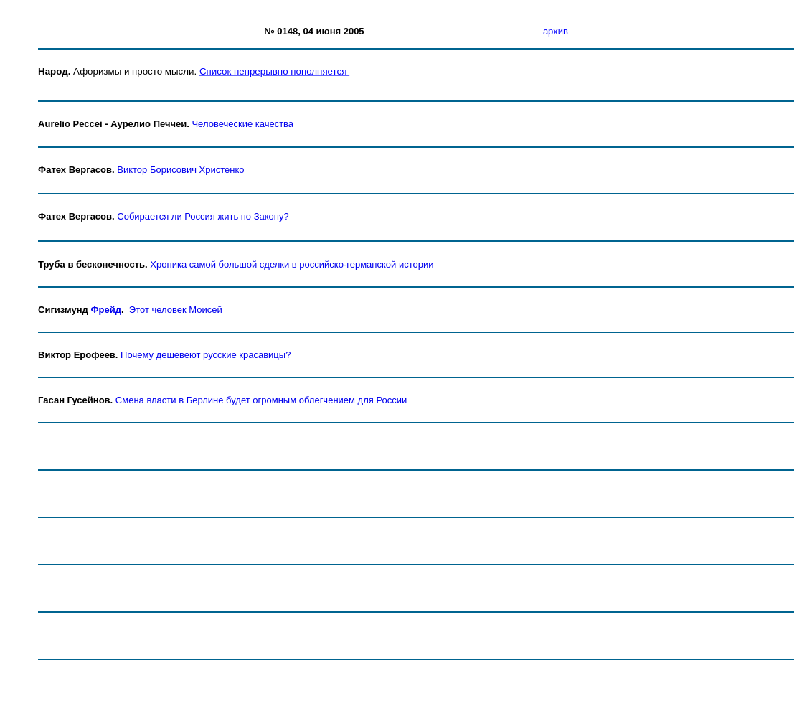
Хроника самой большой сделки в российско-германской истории (291, 264)
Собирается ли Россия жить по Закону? (202, 216)
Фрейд (105, 309)
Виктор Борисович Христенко (180, 169)
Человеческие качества (242, 123)
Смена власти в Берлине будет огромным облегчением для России (261, 400)
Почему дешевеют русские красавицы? (206, 354)
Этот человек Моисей (175, 309)
